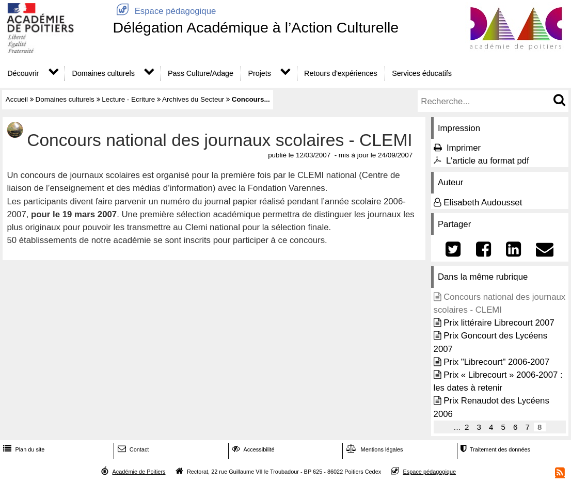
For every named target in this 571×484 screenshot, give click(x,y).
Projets (259, 73)
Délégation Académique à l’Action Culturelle (256, 27)
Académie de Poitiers (138, 472)
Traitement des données (494, 449)
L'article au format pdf (487, 161)
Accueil (17, 99)
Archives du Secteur (193, 99)
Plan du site (22, 449)
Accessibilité (252, 449)
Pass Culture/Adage (200, 73)
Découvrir (23, 73)
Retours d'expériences (340, 73)
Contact (132, 449)
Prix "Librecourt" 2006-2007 (496, 362)
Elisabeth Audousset (482, 202)
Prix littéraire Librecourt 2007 (498, 323)
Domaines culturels (103, 73)
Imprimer (464, 148)
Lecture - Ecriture (128, 99)
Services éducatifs (422, 73)
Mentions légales (373, 449)
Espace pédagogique (164, 11)
